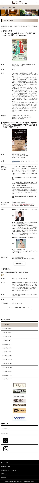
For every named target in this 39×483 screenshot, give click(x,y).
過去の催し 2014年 (7, 371)
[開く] (2, 3)
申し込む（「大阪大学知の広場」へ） (18, 307)
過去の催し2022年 (6, 340)
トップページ (4, 7)
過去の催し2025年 (6, 328)
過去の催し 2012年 (7, 379)
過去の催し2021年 (6, 344)
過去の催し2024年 (6, 332)
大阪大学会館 (15, 161)
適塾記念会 (4, 474)
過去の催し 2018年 (7, 355)
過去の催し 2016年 (7, 363)
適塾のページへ (6, 428)
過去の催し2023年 (6, 336)
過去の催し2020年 (6, 348)
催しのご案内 (5, 324)
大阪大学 (3, 477)
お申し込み (18, 263)
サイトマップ (4, 462)
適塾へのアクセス (5, 466)
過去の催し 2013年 (7, 375)
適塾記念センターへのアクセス (8, 470)
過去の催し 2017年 (7, 359)
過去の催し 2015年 (7, 367)
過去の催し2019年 (6, 351)
